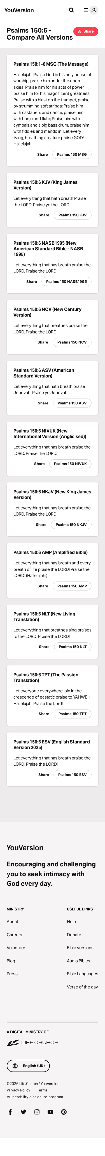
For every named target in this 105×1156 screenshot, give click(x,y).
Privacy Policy (18, 1090)
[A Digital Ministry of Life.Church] (52, 1034)
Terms (42, 1090)
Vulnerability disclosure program (35, 1097)
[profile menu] (90, 10)
